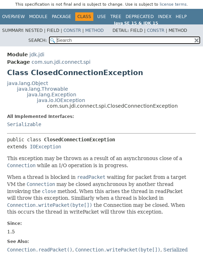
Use (101, 16)
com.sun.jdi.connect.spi (61, 62)
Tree (115, 16)
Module (38, 16)
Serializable (24, 124)
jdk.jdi (36, 54)
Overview (13, 16)
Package (61, 16)
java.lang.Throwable (42, 89)
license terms (173, 4)
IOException (45, 146)
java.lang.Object (27, 83)
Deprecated (140, 16)
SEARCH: (37, 40)
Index (164, 16)
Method (94, 30)
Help (181, 16)
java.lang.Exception (51, 94)
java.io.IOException (61, 100)
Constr (72, 30)
